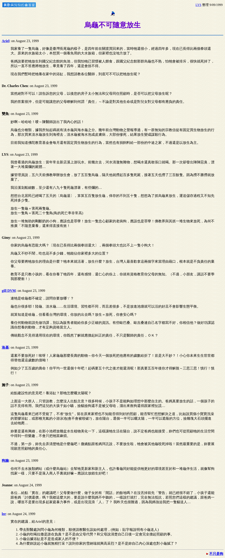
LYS (198, 5)
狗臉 (5, 460)
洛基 (5, 347)
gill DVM (9, 290)
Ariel (5, 41)
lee (4, 514)
